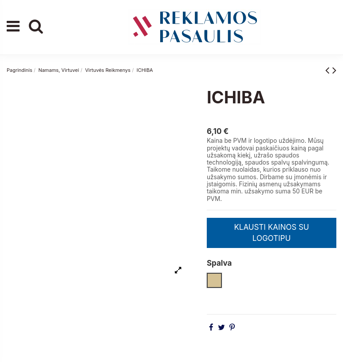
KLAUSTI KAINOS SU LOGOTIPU (271, 233)
